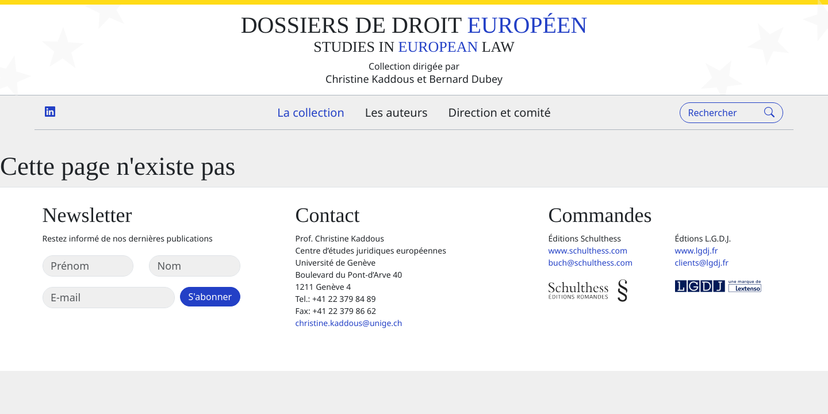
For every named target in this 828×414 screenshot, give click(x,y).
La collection (310, 112)
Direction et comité (499, 112)
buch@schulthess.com (591, 263)
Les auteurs (396, 112)
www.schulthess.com (588, 251)
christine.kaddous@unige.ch (349, 323)
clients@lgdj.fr (702, 263)
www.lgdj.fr (696, 251)
